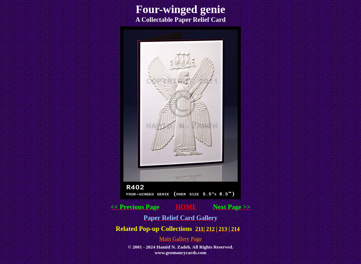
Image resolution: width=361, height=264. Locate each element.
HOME (186, 206)
